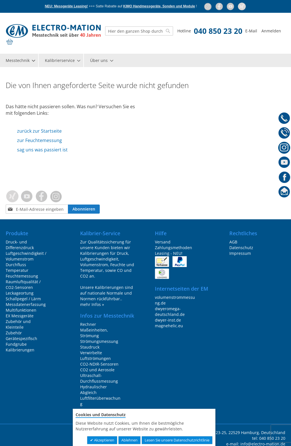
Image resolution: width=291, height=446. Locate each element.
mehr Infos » (92, 304)
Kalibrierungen (20, 350)
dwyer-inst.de (168, 320)
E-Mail (251, 31)
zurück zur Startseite (39, 131)
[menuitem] (20, 60)
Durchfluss (16, 264)
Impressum (240, 253)
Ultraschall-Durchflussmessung (99, 378)
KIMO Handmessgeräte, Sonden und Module (159, 6)
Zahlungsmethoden (173, 247)
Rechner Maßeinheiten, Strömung (94, 330)
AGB (233, 242)
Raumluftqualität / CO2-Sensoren (23, 284)
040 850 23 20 (218, 31)
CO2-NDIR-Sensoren (99, 364)
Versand (163, 242)
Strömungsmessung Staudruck (99, 344)
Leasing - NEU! (168, 253)
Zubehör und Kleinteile (18, 324)
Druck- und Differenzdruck (20, 244)
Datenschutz (241, 247)
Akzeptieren (103, 440)
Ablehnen (129, 440)
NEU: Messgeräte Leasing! (66, 6)
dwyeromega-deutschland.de (170, 311)
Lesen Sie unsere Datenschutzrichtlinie (177, 440)
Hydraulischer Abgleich (93, 389)
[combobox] (139, 31)
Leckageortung (20, 293)
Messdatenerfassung (26, 304)
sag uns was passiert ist (42, 150)
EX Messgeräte (20, 315)
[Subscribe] (84, 209)
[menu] (145, 60)
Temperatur (17, 270)
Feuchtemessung (22, 276)
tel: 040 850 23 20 (268, 438)
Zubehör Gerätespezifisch (21, 335)
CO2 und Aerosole (97, 369)
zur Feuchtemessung (39, 140)
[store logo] (53, 31)
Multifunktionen (21, 310)
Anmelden (271, 31)
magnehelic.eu (169, 325)
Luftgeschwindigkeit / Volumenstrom (26, 256)
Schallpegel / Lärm (23, 298)
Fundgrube (16, 344)
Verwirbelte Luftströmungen (95, 355)
